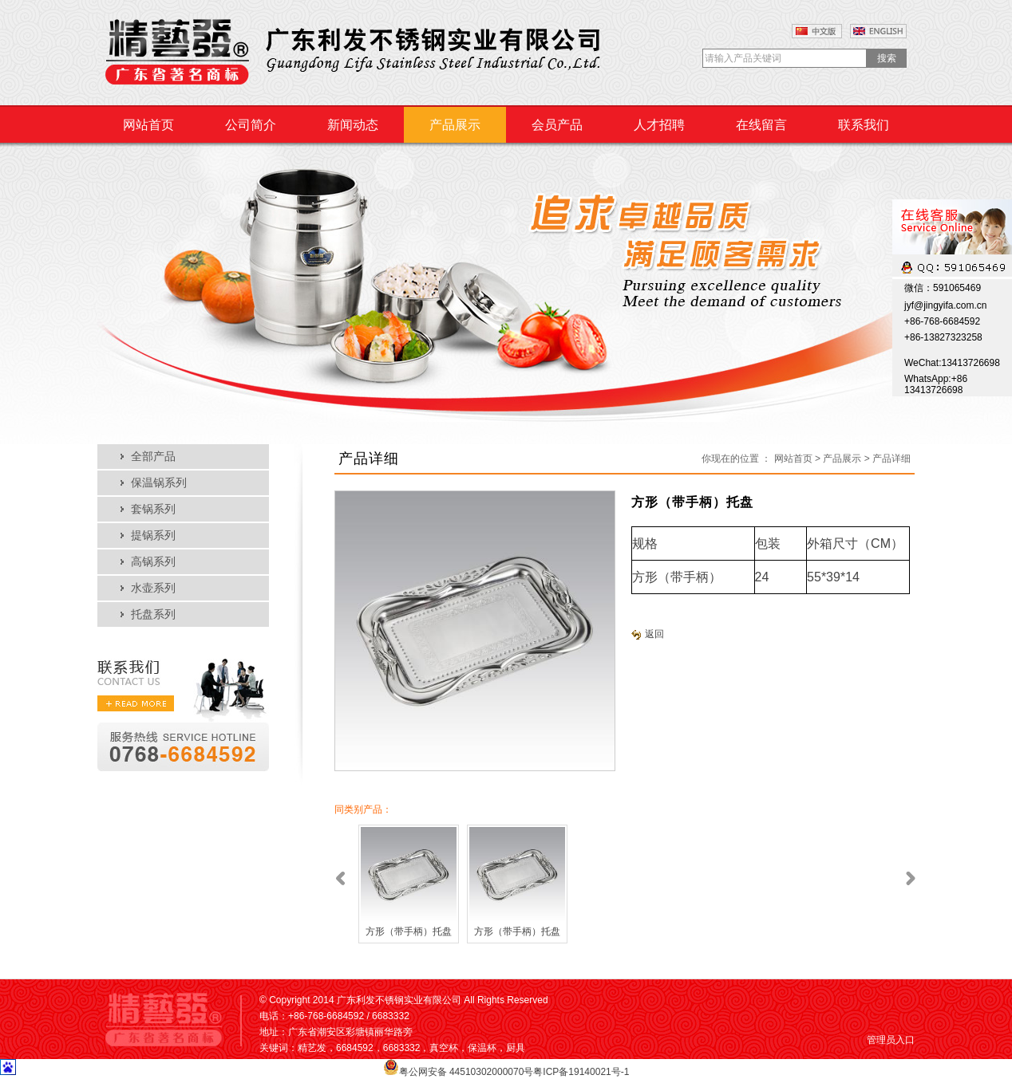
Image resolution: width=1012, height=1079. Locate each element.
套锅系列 (153, 509)
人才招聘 (659, 125)
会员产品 (557, 125)
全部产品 (153, 457)
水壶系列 (153, 588)
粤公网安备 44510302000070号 (466, 1071)
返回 (647, 634)
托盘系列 (153, 614)
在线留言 (761, 125)
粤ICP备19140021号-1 (581, 1071)
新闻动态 (352, 125)
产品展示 (454, 125)
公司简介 (250, 125)
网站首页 (148, 125)
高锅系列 (153, 562)
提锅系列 (153, 535)
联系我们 (863, 125)
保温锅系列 (159, 483)
